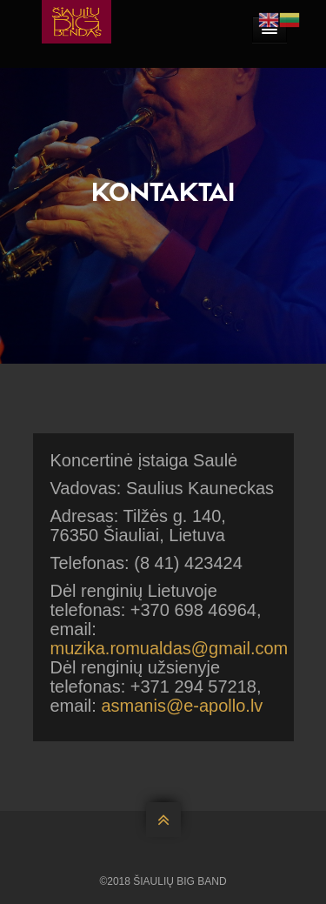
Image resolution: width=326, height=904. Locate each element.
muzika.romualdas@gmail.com (169, 648)
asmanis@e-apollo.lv (182, 705)
